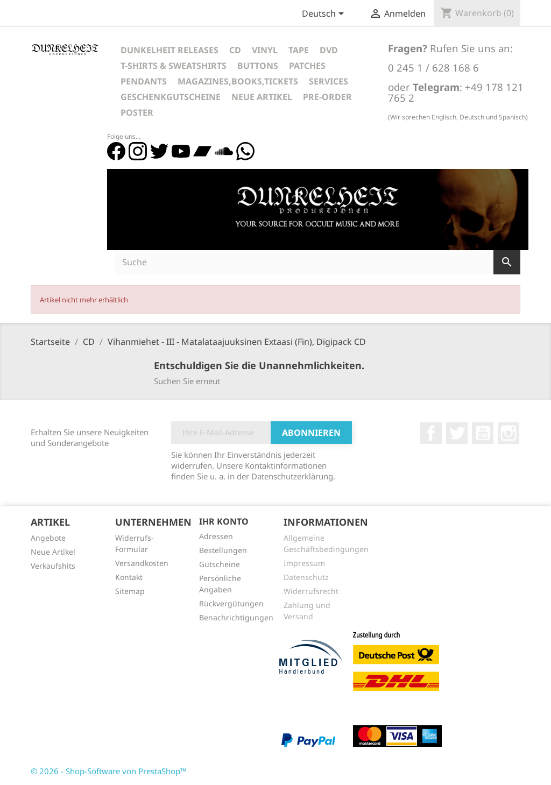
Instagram (508, 433)
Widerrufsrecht (311, 591)
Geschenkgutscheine (171, 97)
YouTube (482, 433)
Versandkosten (141, 563)
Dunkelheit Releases (169, 50)
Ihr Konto (224, 521)
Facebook (431, 433)
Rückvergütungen (231, 603)
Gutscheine (219, 564)
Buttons (257, 66)
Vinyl (265, 50)
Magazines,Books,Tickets (238, 81)
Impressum (304, 563)
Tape (298, 50)
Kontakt (129, 577)
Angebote (48, 538)
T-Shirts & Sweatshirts (174, 66)
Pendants (144, 81)
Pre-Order (327, 97)
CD (235, 50)
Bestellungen (223, 550)
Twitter (457, 433)
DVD (329, 50)
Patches (307, 66)
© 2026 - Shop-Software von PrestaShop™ (109, 771)
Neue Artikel (261, 97)
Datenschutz (306, 577)
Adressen (216, 536)
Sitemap (130, 591)
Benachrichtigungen (236, 617)
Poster (137, 112)
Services (328, 81)
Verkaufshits (53, 566)
